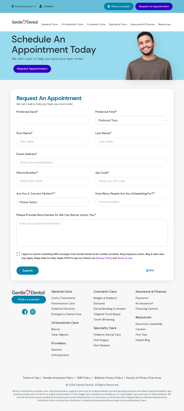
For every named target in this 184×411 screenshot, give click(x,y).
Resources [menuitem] (164, 20)
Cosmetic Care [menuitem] (96, 20)
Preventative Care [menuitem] (63, 303)
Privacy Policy (104, 258)
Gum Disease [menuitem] (102, 345)
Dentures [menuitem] (99, 303)
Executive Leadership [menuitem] (149, 324)
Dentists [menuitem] (56, 350)
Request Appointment (32, 69)
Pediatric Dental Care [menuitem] (107, 334)
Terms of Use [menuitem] (31, 378)
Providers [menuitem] (58, 343)
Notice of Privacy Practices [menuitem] (143, 378)
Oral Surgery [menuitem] (101, 340)
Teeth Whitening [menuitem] (104, 319)
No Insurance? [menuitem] (144, 303)
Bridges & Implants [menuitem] (105, 298)
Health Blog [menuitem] (143, 340)
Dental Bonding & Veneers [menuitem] (110, 309)
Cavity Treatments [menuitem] (63, 298)
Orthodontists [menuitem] (60, 355)
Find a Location (120, 6)
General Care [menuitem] (49, 20)
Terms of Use (125, 258)
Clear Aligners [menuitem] (60, 334)
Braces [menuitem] (55, 329)
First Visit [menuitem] (141, 334)
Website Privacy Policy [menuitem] (108, 378)
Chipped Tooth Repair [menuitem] (107, 314)
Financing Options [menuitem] (147, 309)
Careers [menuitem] (49, 6)
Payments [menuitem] (142, 298)
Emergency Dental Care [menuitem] (66, 314)
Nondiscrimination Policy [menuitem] (58, 378)
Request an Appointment (154, 6)
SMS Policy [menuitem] (84, 378)
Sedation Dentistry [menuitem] (63, 309)
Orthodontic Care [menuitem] (72, 20)
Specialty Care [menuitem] (118, 20)
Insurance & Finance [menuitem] (143, 20)
